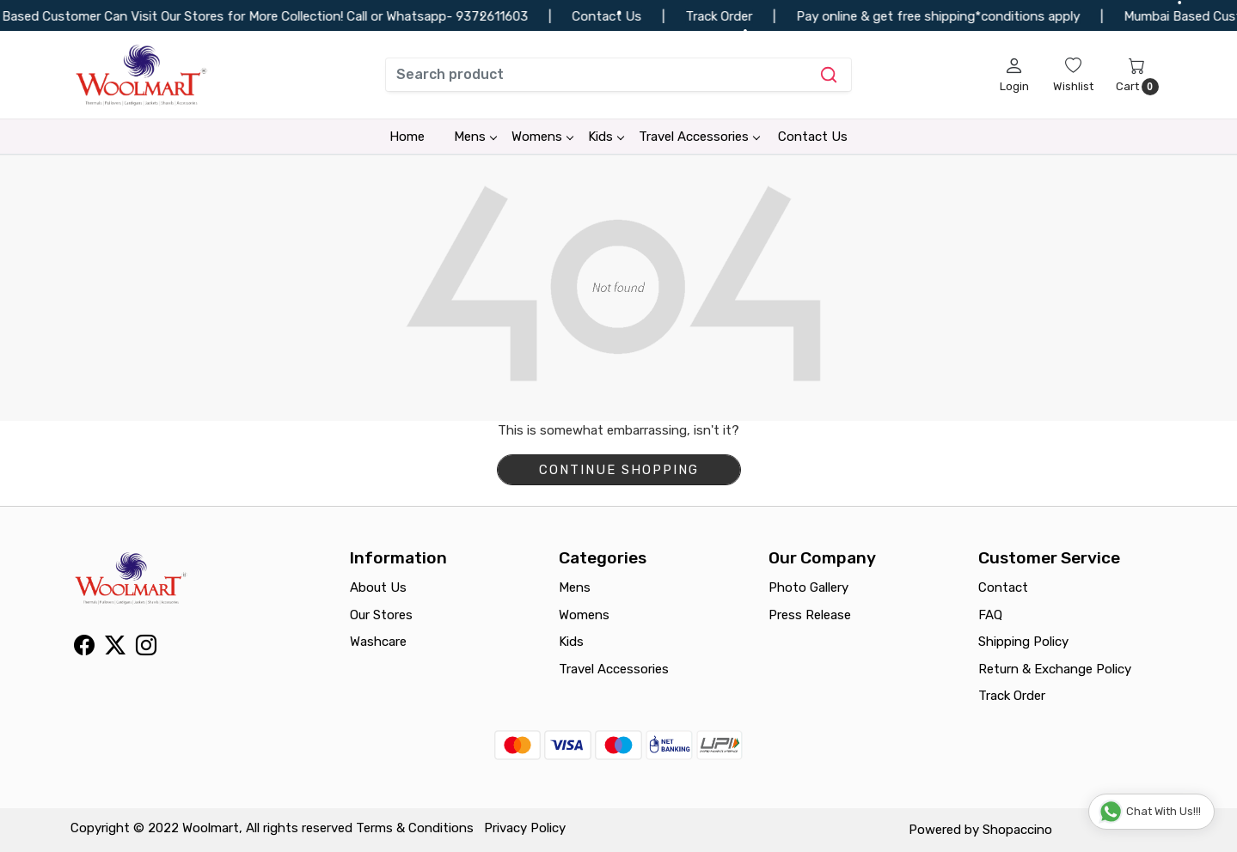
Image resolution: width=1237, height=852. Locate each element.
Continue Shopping (619, 470)
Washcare (378, 641)
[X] (115, 648)
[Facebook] (84, 648)
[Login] (1014, 74)
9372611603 (504, 16)
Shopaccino (1017, 829)
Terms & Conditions (415, 828)
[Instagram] (146, 648)
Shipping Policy (1023, 641)
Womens (542, 136)
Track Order (1011, 695)
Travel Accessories (699, 136)
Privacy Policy (525, 828)
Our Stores (381, 615)
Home (407, 136)
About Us (378, 587)
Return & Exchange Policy (1054, 669)
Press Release (810, 615)
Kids (605, 136)
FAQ (990, 615)
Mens (475, 136)
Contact (1003, 587)
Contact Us (813, 136)
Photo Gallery (808, 587)
